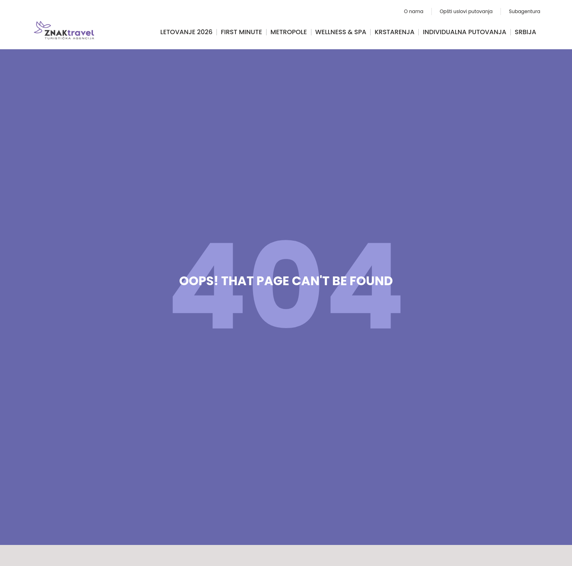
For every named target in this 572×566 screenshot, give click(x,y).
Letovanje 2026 (186, 32)
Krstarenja (394, 32)
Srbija (525, 32)
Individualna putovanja (464, 32)
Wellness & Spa (341, 32)
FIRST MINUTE (241, 32)
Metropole (289, 32)
